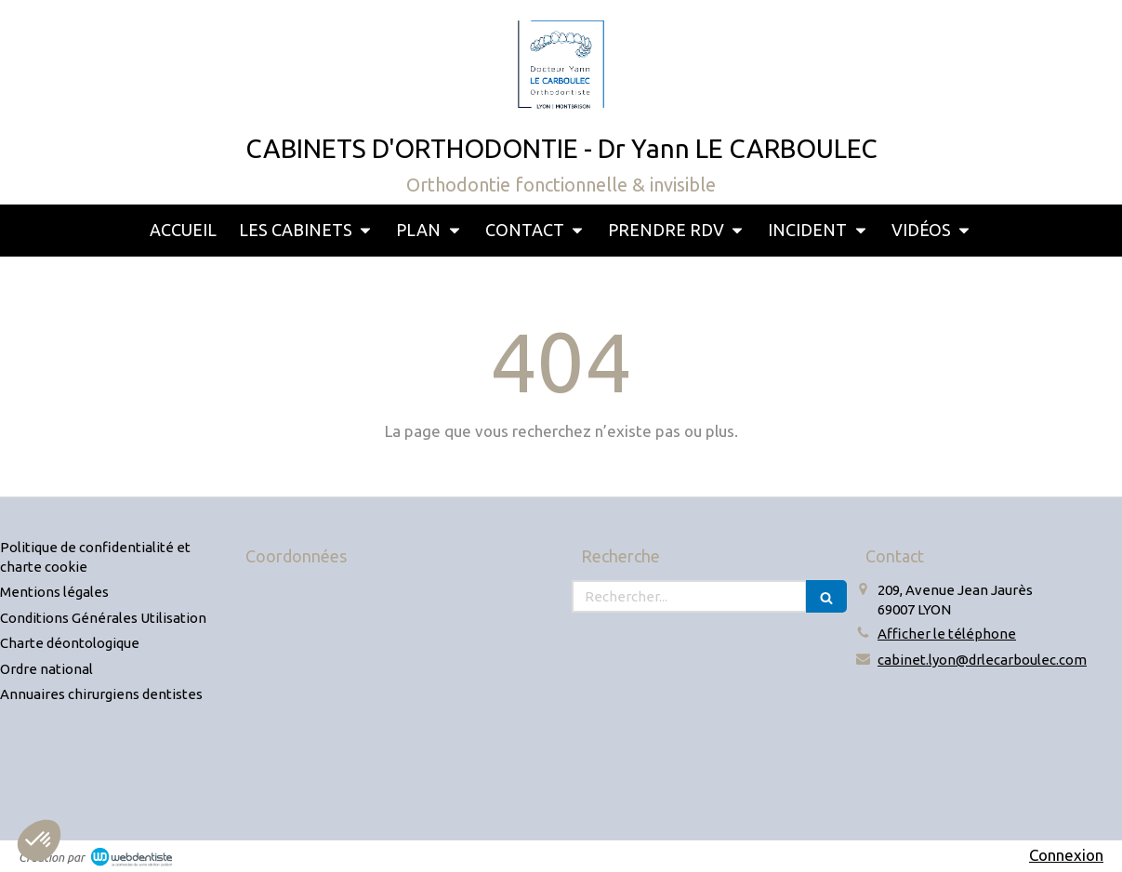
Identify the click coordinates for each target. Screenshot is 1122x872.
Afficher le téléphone (947, 633)
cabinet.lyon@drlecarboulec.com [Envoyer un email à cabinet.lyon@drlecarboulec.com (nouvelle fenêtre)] (982, 659)
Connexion (1066, 855)
